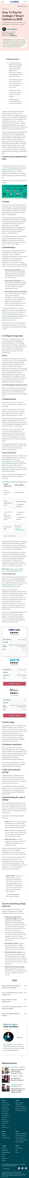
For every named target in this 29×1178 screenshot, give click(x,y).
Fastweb (21, 316)
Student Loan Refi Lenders (21, 1108)
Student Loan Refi (6, 1105)
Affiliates (4, 1133)
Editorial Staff (5, 1150)
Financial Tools (5, 1127)
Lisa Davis (11, 34)
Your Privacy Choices (20, 1137)
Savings (3, 1125)
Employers (4, 1135)
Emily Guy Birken (12, 29)
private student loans (8, 584)
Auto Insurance (5, 1111)
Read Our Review (14, 684)
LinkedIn (21, 1037)
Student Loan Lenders (20, 1106)
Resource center (19, 1148)
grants (4, 209)
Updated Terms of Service (21, 1133)
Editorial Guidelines (6, 1152)
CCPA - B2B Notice (19, 1142)
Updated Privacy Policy (20, 1135)
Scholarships (5, 251)
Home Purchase (5, 1115)
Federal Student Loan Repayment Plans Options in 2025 (18, 1090)
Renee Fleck (13, 35)
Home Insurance (5, 1109)
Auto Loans (4, 1119)
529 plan (5, 362)
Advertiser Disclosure (22, 6)
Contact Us (4, 1158)
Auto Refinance (5, 1121)
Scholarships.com (13, 316)
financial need (20, 284)
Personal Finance (18, 1067)
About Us (4, 1148)
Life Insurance (5, 1113)
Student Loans (17, 1076)
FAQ (16, 1150)
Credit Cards (5, 1123)
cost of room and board (17, 949)
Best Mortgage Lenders (20, 1110)
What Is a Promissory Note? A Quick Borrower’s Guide (17, 1071)
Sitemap (4, 1160)
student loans (5, 9)
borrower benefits (7, 467)
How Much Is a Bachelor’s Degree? (17, 1079)
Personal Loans (5, 1102)
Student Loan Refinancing (16, 1085)
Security (17, 1152)
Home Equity (5, 1117)
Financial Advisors (6, 1137)
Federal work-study (7, 725)
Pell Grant (22, 218)
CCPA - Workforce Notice (21, 1140)
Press (3, 1156)
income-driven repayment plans (17, 556)
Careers (3, 1154)
